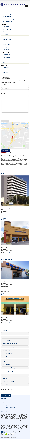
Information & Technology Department (12, 368)
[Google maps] (5, 150)
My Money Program (7, 39)
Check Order (5, 31)
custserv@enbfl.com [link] (10, 407)
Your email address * (6, 88)
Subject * (3, 93)
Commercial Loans (7, 54)
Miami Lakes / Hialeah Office (9, 381)
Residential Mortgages (8, 340)
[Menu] (26, 6)
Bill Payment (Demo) (7, 29)
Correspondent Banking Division (10, 347)
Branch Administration (8, 337)
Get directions (4, 218)
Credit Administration (8, 353)
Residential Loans (7, 59)
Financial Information (7, 69)
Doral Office (5, 378)
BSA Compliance (6, 364)
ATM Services (6, 26)
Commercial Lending (7, 333)
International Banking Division (10, 343)
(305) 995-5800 (9, 405)
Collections (5, 34)
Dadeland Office (6, 375)
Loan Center (5, 52)
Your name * (4, 84)
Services (3, 24)
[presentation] (12, 116)
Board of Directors (7, 67)
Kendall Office (6, 385)
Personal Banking (7, 14)
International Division (7, 21)
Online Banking (6, 42)
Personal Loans (6, 57)
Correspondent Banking (8, 19)
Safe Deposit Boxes (7, 47)
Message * (3, 98)
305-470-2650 (7, 252)
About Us (4, 65)
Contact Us (5, 72)
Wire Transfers (6, 49)
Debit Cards (5, 36)
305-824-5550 (7, 289)
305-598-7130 (7, 322)
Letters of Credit (6, 350)
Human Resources (7, 356)
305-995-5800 (7, 214)
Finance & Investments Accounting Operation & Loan (14, 360)
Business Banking (7, 16)
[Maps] (5, 150)
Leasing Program (6, 62)
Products (4, 11)
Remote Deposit (6, 44)
